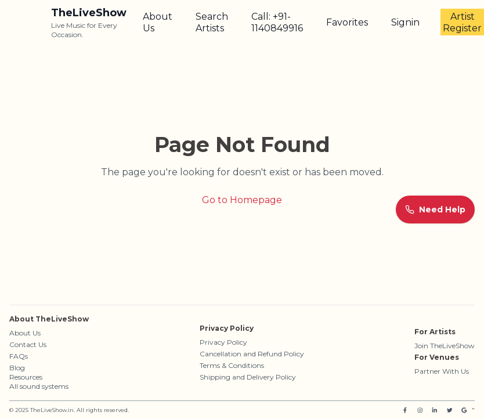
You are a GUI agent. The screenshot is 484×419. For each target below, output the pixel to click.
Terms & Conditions (232, 365)
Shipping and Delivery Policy (248, 377)
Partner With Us (441, 371)
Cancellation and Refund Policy (252, 353)
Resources (25, 377)
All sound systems (38, 386)
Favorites (347, 22)
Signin (405, 22)
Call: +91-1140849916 (277, 22)
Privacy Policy (223, 342)
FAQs (18, 356)
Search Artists (212, 22)
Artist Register (462, 22)
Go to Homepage (242, 199)
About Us (157, 22)
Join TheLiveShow (444, 345)
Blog (17, 367)
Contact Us (27, 344)
